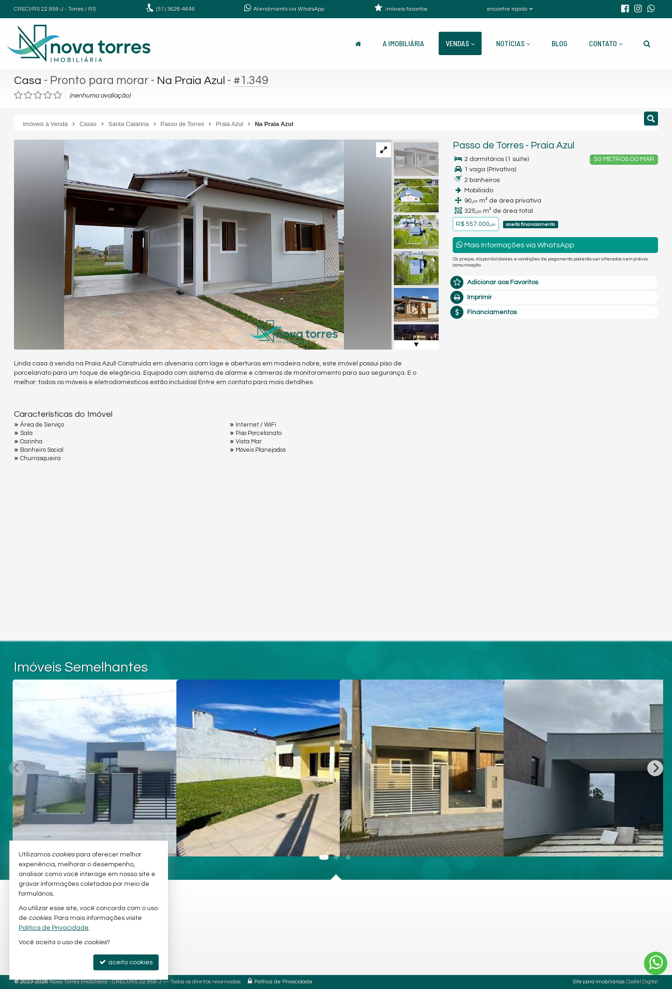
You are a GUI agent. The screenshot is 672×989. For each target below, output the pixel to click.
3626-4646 (175, 9)
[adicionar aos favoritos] (322, 841)
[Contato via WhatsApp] (655, 963)
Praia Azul (552, 145)
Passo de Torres (488, 145)
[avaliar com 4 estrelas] (47, 95)
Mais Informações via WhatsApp (515, 245)
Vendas (460, 43)
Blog (559, 43)
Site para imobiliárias (598, 981)
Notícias (513, 43)
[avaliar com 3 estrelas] (38, 95)
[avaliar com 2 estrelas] (28, 95)
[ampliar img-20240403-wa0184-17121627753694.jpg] (179, 244)
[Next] (655, 768)
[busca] (647, 43)
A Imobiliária (403, 43)
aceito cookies (126, 962)
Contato (606, 43)
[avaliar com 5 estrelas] (57, 95)
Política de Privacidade (283, 982)
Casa (28, 80)
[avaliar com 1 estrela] (18, 95)
